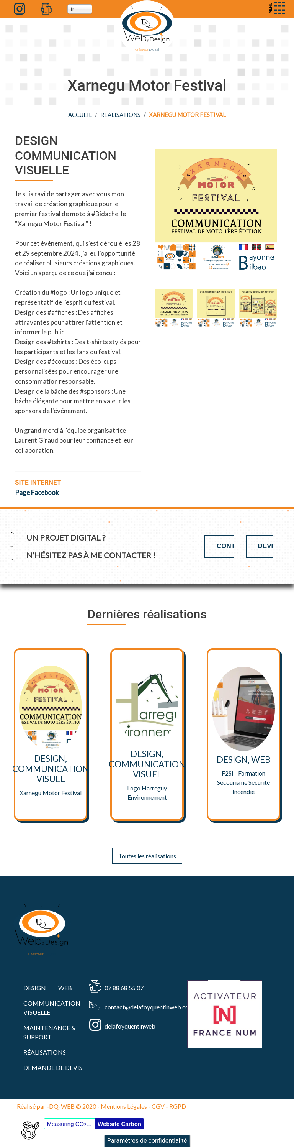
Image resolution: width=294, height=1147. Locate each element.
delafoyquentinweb (130, 1026)
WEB (65, 987)
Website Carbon (119, 1124)
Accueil (80, 114)
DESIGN (34, 987)
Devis (265, 546)
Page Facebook (37, 492)
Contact (225, 546)
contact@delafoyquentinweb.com (134, 1007)
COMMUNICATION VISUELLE (51, 1007)
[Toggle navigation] (276, 8)
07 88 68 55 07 (124, 987)
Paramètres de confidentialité (147, 1140)
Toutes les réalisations (147, 855)
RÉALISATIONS (120, 114)
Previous (147, 308)
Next (285, 308)
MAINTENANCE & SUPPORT (49, 1032)
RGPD (177, 1106)
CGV (158, 1106)
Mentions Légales (124, 1106)
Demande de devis (52, 1067)
